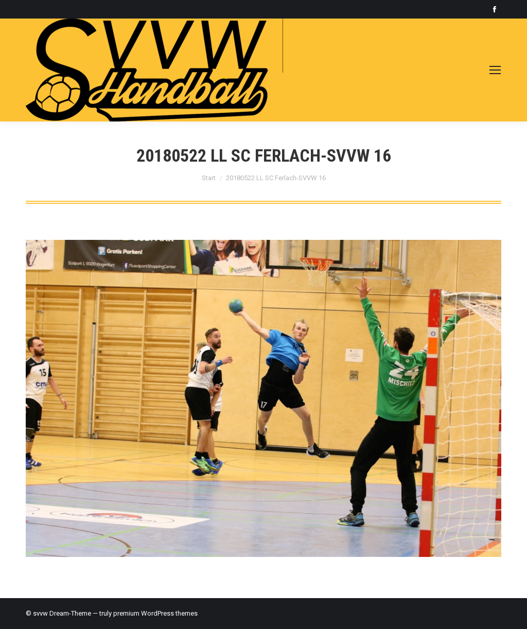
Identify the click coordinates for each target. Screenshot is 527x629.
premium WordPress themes (155, 613)
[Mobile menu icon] (495, 70)
